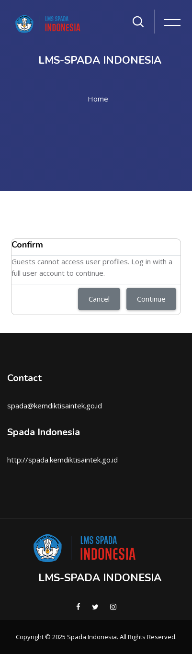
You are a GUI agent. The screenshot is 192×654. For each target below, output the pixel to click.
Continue (151, 299)
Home (98, 98)
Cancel (99, 299)
